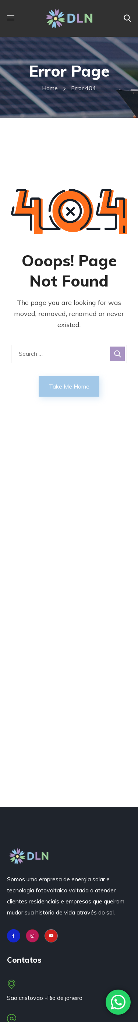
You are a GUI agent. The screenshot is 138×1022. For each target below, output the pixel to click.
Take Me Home (69, 386)
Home (50, 88)
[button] (127, 18)
